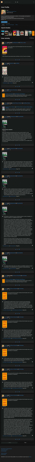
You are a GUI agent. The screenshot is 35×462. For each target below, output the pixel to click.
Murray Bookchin (20, 116)
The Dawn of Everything (13, 89)
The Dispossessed (15, 42)
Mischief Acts (12, 63)
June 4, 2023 (6, 370)
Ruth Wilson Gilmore (26, 103)
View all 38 (28, 30)
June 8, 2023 (6, 204)
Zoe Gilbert (17, 63)
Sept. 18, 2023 (7, 104)
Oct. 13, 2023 (6, 43)
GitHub (30, 456)
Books (17, 24)
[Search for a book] (9, 2)
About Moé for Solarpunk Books (6, 448)
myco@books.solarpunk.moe (11, 11)
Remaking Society (13, 116)
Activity (3, 24)
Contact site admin (4, 449)
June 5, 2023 (6, 276)
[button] (31, 38)
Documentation (3, 451)
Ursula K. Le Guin (23, 42)
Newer (9, 442)
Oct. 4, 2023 (6, 64)
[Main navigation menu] (34, 2)
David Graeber (24, 275)
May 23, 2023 (6, 396)
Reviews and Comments (10, 24)
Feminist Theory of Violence (17, 103)
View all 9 (5, 30)
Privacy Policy (3, 454)
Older (25, 442)
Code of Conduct (4, 453)
